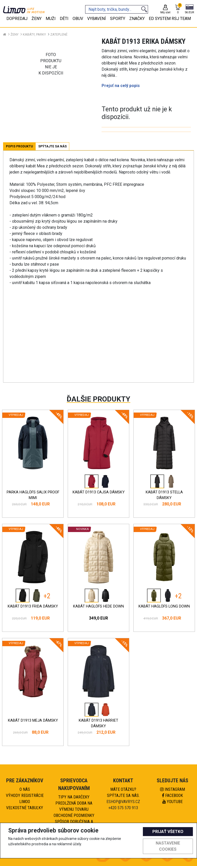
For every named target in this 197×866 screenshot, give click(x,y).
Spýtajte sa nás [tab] (52, 146)
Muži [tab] (51, 18)
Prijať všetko (167, 831)
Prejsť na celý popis (121, 85)
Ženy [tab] (37, 18)
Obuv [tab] (78, 18)
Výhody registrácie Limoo (25, 798)
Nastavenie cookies (168, 846)
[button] (189, 9)
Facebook (172, 795)
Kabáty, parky (34, 34)
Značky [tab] (137, 18)
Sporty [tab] (117, 18)
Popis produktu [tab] (19, 146)
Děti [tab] (64, 18)
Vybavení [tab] (96, 18)
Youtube (172, 801)
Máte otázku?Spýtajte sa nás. (123, 792)
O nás (24, 789)
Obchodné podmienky (74, 815)
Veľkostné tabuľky (24, 807)
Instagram (172, 789)
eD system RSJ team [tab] (170, 18)
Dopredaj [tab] (16, 18)
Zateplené (58, 34)
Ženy (14, 34)
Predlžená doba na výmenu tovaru (73, 806)
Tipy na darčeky (74, 797)
